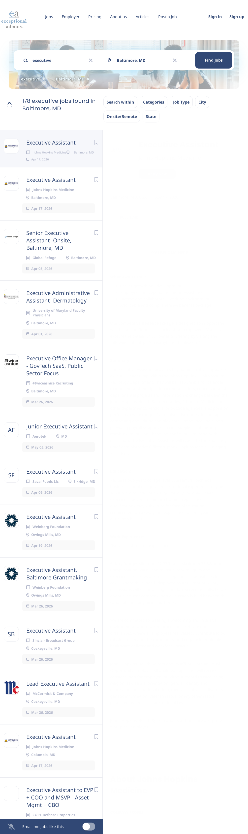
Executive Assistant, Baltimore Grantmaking (56, 589)
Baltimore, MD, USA (128, 197)
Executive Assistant (51, 142)
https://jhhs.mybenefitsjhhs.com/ (168, 342)
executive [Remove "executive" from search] (30, 79)
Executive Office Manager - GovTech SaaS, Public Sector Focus (59, 381)
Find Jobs (214, 60)
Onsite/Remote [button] (122, 116)
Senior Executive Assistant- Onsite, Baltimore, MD (48, 256)
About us (118, 16)
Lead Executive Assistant (58, 699)
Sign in (215, 16)
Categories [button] (153, 102)
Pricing (94, 16)
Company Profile (127, 812)
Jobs (49, 16)
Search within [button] (120, 102)
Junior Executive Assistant (59, 442)
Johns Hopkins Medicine (170, 157)
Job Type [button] (181, 102)
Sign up (236, 16)
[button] (237, 174)
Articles (143, 16)
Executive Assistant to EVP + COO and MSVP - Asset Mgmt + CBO (59, 813)
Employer (71, 16)
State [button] (151, 116)
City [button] (202, 102)
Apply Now (157, 173)
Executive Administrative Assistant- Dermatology (58, 312)
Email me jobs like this (43, 826)
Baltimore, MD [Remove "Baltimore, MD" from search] (70, 79)
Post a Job (167, 16)
